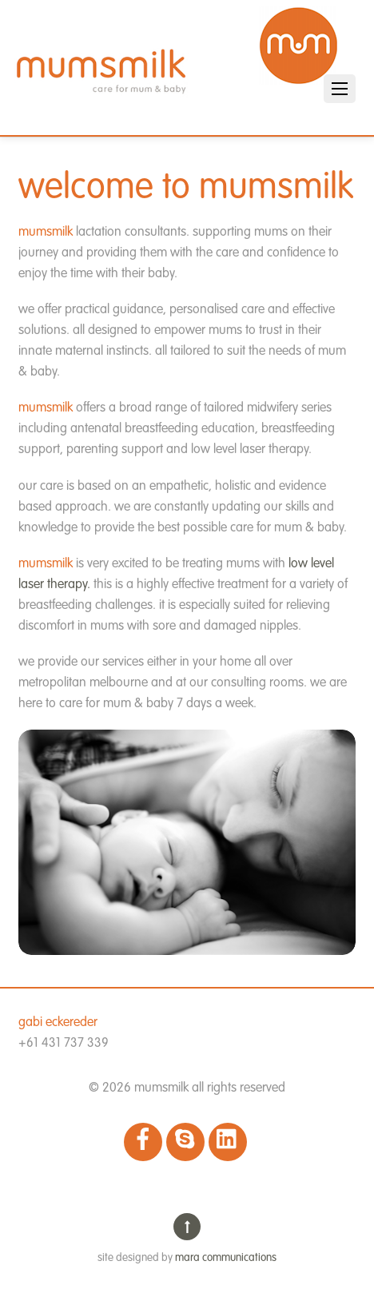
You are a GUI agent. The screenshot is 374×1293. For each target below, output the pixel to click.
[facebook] (143, 1142)
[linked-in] (228, 1142)
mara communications (226, 1258)
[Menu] (340, 88)
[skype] (185, 1142)
